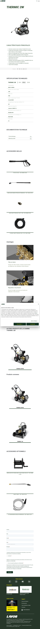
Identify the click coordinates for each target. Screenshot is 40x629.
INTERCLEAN (9, 594)
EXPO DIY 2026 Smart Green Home (24, 594)
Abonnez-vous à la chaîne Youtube (11, 609)
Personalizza (20, 324)
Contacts (23, 607)
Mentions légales (9, 625)
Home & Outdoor (25, 601)
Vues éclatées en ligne (26, 605)
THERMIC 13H (20, 441)
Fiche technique (12, 136)
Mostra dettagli (34, 320)
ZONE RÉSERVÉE (26, 609)
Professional (24, 603)
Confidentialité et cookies (17, 625)
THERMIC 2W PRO (20, 368)
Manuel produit (12, 138)
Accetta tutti (32, 324)
